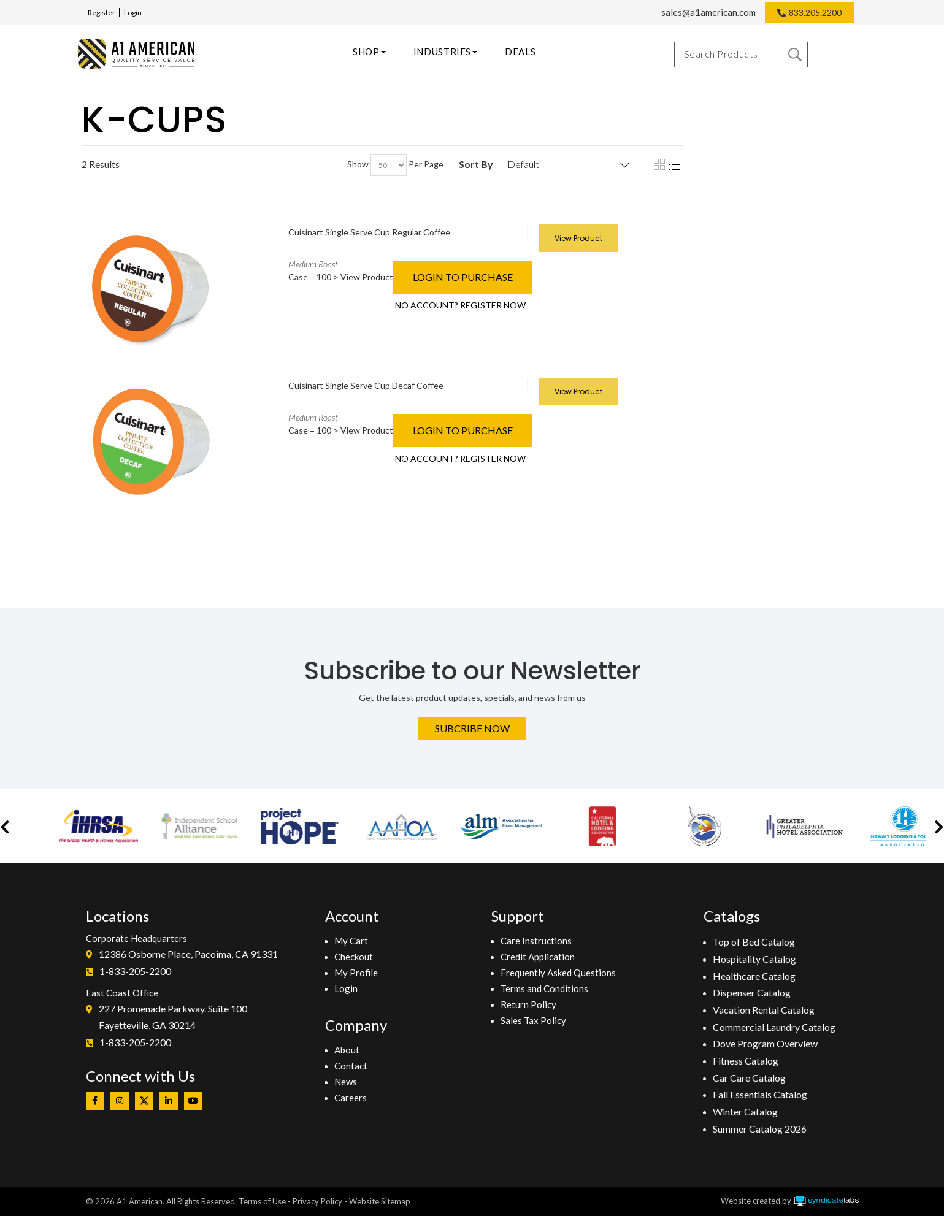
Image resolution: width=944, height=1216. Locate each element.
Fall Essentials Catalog (760, 1094)
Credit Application (538, 956)
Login (133, 12)
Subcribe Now (472, 728)
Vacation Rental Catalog (764, 1009)
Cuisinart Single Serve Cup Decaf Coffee (365, 385)
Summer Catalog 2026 (760, 1128)
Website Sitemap (379, 1201)
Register (101, 12)
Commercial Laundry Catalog (774, 1027)
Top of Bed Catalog (754, 941)
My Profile (356, 972)
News (345, 1081)
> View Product (363, 277)
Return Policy (528, 1004)
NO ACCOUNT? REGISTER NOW (460, 305)
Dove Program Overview (765, 1043)
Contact (350, 1065)
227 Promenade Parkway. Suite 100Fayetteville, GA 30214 (173, 1017)
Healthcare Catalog (754, 976)
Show (358, 164)
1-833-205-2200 (135, 971)
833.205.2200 (815, 12)
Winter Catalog (745, 1111)
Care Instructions (536, 940)
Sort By (476, 164)
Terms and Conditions (544, 988)
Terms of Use (262, 1201)
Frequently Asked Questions (558, 972)
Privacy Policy (317, 1201)
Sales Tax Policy (533, 1020)
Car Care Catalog (749, 1078)
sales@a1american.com (708, 12)
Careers (350, 1097)
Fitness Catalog (745, 1060)
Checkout (353, 956)
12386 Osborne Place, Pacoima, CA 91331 (188, 954)
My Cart (351, 940)
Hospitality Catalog (754, 959)
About (346, 1049)
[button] (5, 826)
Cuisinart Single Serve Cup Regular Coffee (369, 232)
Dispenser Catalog (752, 992)
